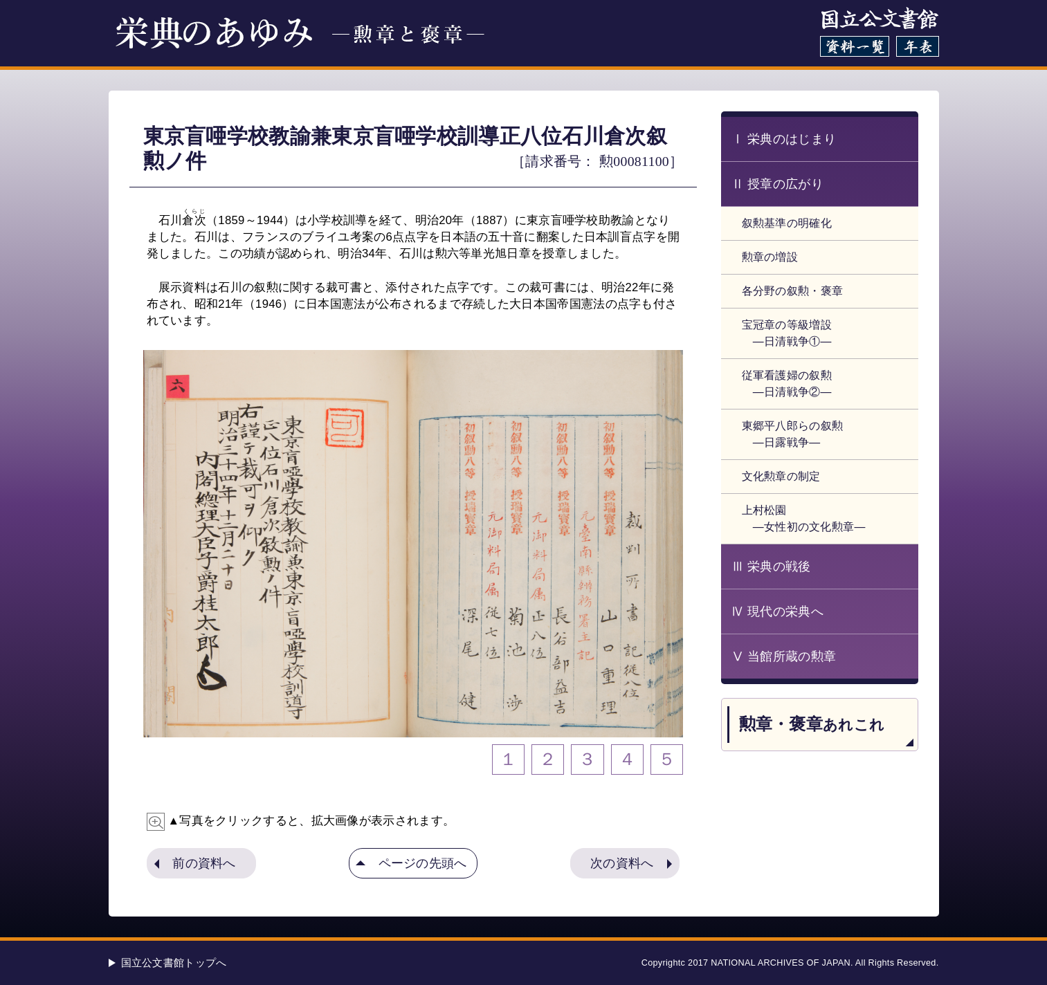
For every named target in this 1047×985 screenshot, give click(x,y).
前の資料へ (204, 863)
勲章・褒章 (812, 724)
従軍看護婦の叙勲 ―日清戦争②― (787, 383)
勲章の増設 (770, 257)
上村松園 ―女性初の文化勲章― (804, 518)
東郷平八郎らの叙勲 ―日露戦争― (793, 434)
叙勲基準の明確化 (787, 223)
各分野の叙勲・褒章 (793, 291)
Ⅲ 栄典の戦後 (771, 566)
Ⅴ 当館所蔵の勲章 (784, 656)
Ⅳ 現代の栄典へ (777, 611)
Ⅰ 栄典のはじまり (784, 139)
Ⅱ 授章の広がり (777, 184)
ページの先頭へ (423, 863)
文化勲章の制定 (781, 476)
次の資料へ (622, 863)
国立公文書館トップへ (174, 962)
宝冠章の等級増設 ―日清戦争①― (787, 333)
